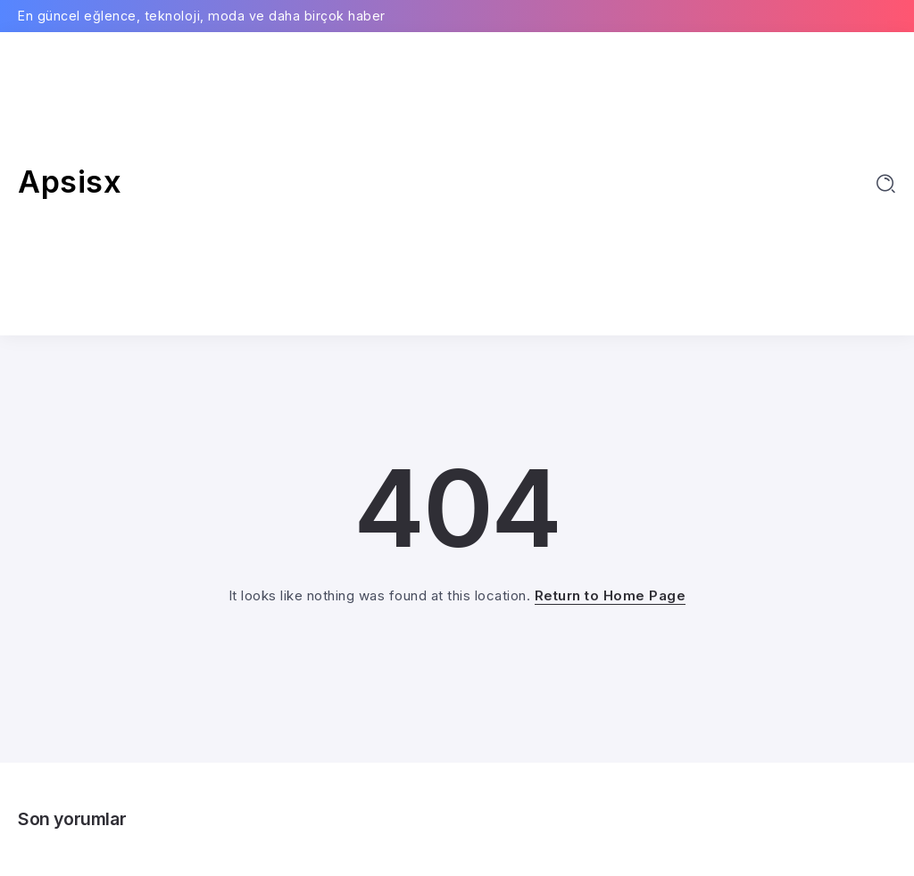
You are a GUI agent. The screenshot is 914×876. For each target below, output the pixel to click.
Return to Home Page (610, 595)
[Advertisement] (456, 184)
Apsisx (69, 181)
